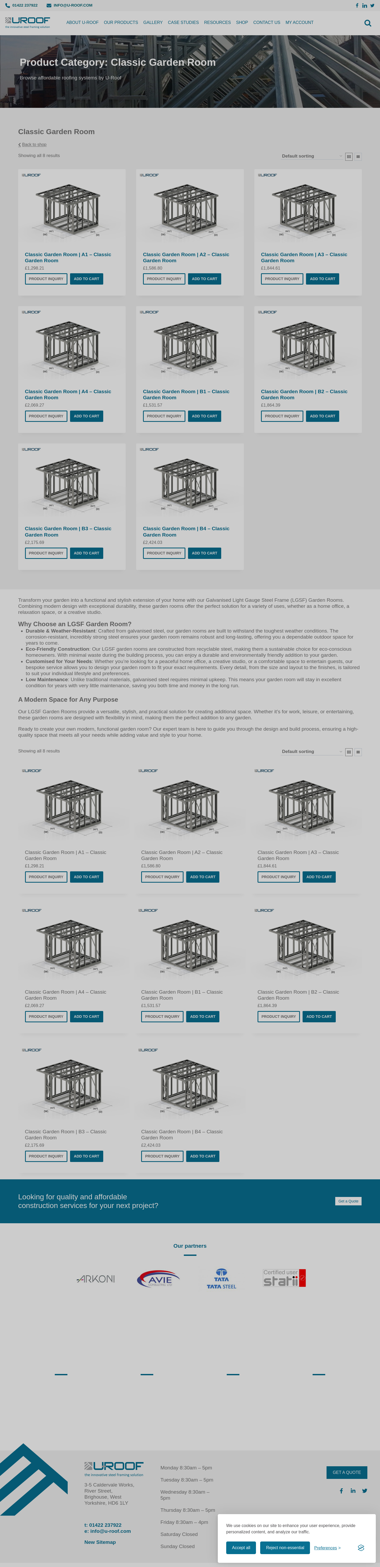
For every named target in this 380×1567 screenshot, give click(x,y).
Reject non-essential (285, 1547)
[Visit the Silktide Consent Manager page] (361, 1547)
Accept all (241, 1547)
